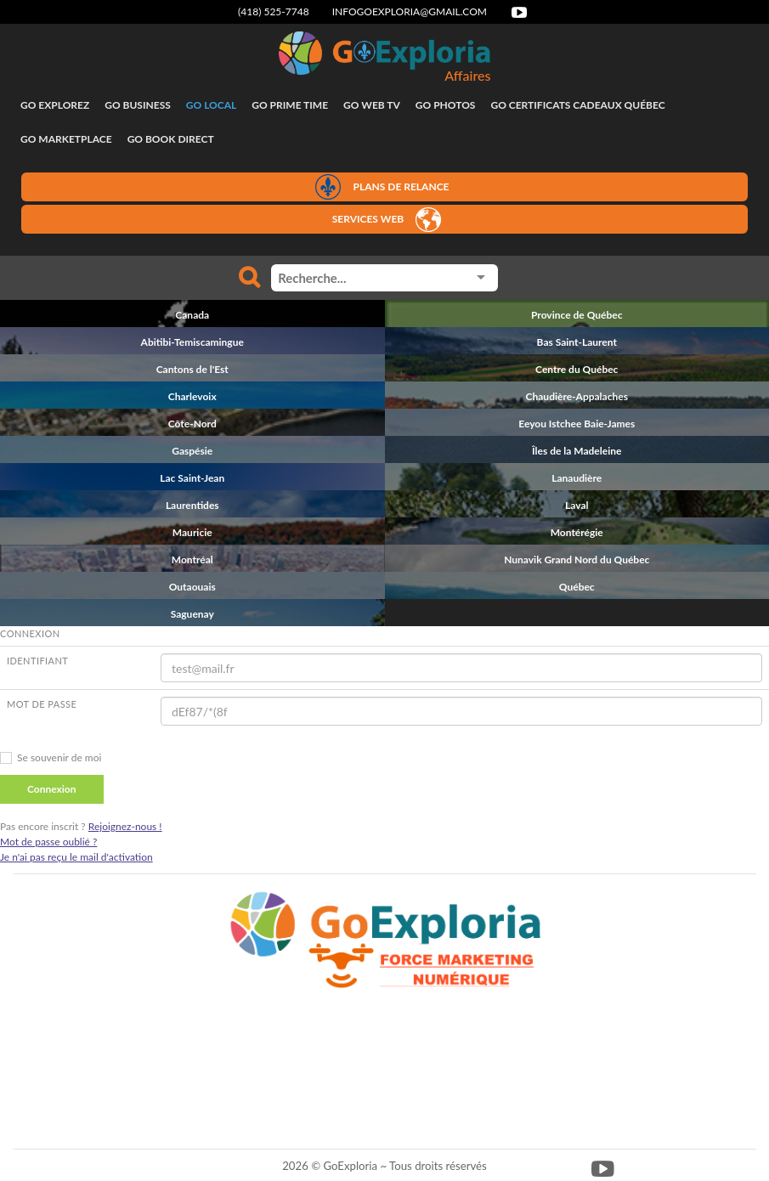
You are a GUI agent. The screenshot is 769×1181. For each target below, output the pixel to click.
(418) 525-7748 (273, 11)
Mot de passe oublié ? (48, 841)
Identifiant (37, 660)
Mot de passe (41, 703)
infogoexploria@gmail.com (409, 11)
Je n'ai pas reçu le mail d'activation (76, 856)
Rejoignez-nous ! (125, 826)
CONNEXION (30, 633)
